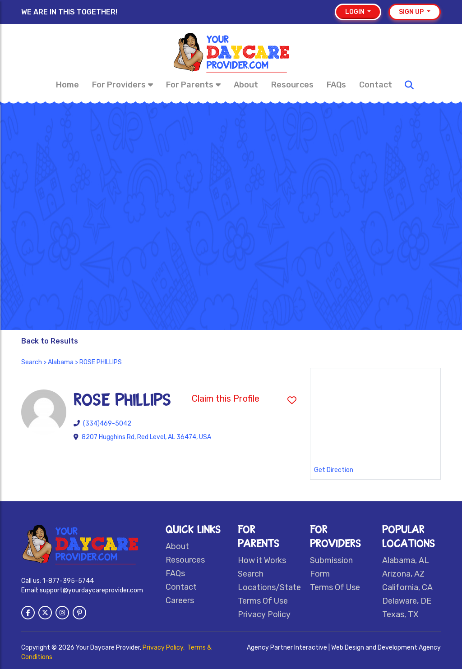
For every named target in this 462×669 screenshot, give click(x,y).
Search (31, 362)
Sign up (412, 12)
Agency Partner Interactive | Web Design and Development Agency (344, 647)
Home (67, 85)
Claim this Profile (225, 398)
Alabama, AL (405, 560)
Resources (292, 85)
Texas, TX (400, 614)
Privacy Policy (264, 614)
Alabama (61, 362)
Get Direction (333, 470)
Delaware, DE (406, 601)
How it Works (262, 560)
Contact (375, 85)
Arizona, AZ (403, 574)
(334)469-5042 (107, 423)
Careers (180, 600)
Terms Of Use (263, 601)
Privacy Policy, (164, 647)
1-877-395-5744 (68, 581)
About (246, 85)
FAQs (336, 85)
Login (355, 12)
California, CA (407, 587)
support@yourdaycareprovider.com (91, 590)
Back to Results (49, 341)
